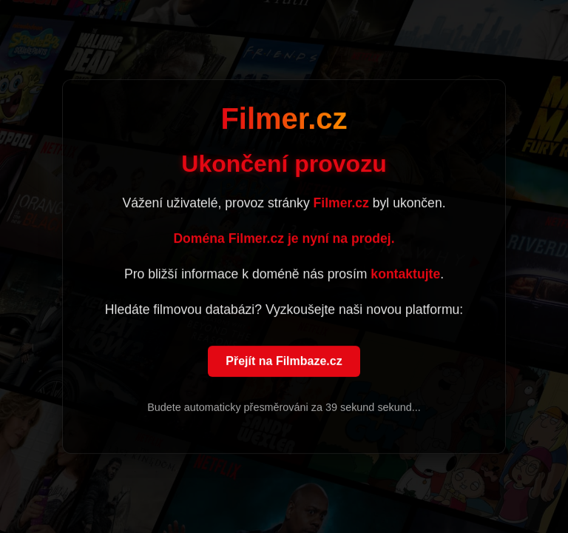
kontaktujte (405, 274)
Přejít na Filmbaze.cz (284, 361)
